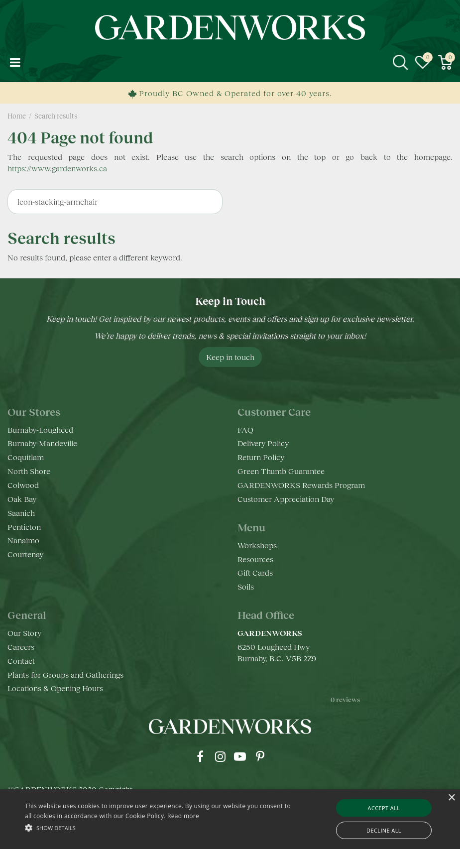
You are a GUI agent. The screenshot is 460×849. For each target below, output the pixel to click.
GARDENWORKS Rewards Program (301, 484)
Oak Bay (21, 498)
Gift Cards (255, 572)
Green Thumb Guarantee (281, 471)
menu (14, 62)
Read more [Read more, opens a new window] (183, 816)
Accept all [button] (384, 808)
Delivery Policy (263, 443)
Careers (20, 646)
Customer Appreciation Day (285, 498)
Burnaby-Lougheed (40, 429)
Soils (245, 586)
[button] (158, 827)
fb (200, 756)
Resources (255, 559)
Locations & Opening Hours (55, 688)
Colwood (23, 484)
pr (259, 756)
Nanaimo (23, 540)
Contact (21, 660)
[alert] (230, 819)
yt (239, 756)
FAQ (245, 429)
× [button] (451, 798)
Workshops (257, 545)
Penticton (24, 526)
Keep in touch (230, 357)
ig (220, 756)
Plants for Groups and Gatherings (65, 674)
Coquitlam (25, 457)
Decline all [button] (383, 830)
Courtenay (25, 554)
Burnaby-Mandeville (42, 443)
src (400, 62)
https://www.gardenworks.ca (57, 168)
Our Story (24, 632)
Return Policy (260, 457)
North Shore (28, 471)
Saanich (21, 512)
